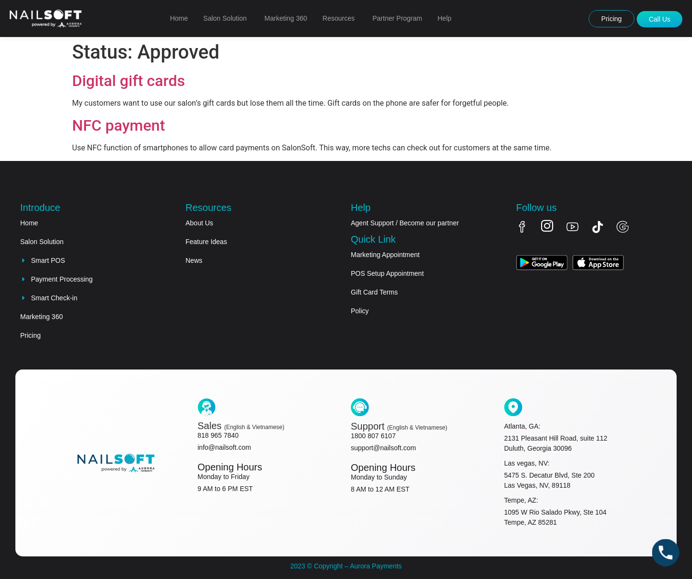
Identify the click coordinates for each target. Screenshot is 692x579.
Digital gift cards (128, 81)
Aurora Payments (375, 566)
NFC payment (118, 125)
